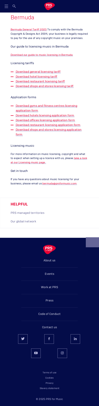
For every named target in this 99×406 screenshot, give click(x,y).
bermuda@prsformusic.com (59, 183)
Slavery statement (49, 388)
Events (49, 274)
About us (49, 260)
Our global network (23, 221)
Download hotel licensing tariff (36, 76)
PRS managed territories (27, 213)
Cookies (49, 378)
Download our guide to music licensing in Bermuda (42, 55)
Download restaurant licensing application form (48, 125)
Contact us (49, 327)
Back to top (92, 243)
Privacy (50, 383)
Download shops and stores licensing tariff (44, 86)
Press (49, 300)
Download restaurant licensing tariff (40, 81)
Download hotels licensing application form (45, 115)
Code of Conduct (49, 314)
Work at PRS (49, 287)
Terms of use (50, 373)
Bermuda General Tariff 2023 (29, 29)
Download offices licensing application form (45, 120)
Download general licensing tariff (38, 71)
